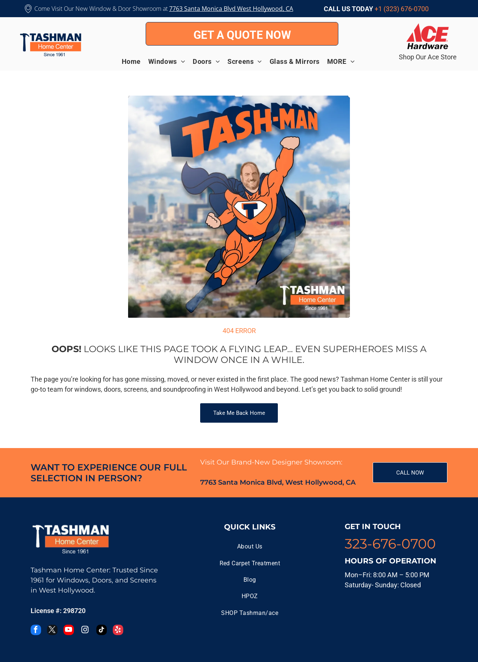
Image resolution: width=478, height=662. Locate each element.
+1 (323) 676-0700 (402, 9)
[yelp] (118, 631)
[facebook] (36, 631)
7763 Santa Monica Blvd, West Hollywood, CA (278, 482)
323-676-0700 (390, 543)
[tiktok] (101, 631)
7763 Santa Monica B (198, 8)
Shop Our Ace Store (428, 57)
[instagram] (85, 631)
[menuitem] (135, 61)
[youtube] (68, 631)
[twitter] (52, 631)
